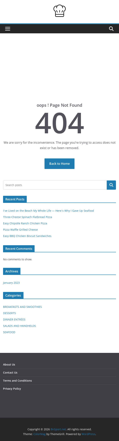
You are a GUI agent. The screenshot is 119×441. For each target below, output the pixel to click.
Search (111, 185)
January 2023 (11, 282)
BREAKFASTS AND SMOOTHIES (22, 307)
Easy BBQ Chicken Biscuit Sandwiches (27, 236)
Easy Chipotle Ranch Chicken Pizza (25, 223)
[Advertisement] (59, 73)
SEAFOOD (9, 332)
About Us (9, 364)
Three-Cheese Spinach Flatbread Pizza (27, 217)
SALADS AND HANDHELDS (19, 326)
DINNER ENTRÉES (14, 319)
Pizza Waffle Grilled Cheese (20, 229)
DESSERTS (9, 313)
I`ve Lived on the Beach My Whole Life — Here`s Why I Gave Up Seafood (48, 210)
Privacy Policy (12, 388)
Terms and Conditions (17, 380)
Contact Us (10, 372)
